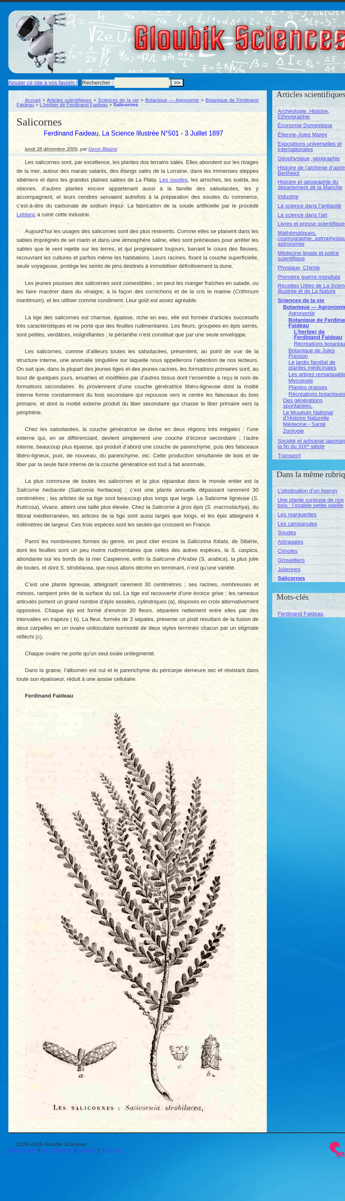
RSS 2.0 (111, 1150)
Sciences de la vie (118, 100)
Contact (86, 1150)
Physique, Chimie (299, 267)
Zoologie (293, 431)
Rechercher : (97, 83)
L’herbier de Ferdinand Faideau (73, 104)
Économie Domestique (305, 125)
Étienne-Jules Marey (302, 134)
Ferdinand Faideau (300, 614)
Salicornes (291, 578)
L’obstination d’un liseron (307, 491)
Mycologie (301, 380)
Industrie (288, 196)
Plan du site (22, 1150)
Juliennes (289, 569)
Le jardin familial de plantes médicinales (312, 365)
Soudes (287, 532)
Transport (289, 455)
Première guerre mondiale (309, 277)
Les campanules (297, 524)
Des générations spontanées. (303, 403)
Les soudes (173, 180)
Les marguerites (297, 514)
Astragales (290, 542)
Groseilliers (291, 560)
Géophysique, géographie (309, 158)
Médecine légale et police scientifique (308, 256)
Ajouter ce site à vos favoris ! (43, 83)
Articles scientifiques (69, 100)
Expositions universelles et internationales (310, 146)
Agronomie (302, 313)
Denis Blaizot (103, 148)
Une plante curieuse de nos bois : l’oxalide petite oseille (311, 502)
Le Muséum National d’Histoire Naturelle (308, 415)
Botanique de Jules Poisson (312, 353)
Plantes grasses (308, 387)
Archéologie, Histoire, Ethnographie (304, 114)
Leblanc (26, 214)
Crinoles (288, 551)
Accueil (33, 100)
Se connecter (57, 1150)
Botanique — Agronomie (172, 100)
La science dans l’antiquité (310, 206)
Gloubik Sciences (288, 32)
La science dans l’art (302, 215)
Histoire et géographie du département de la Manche (310, 184)
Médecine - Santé (304, 424)
